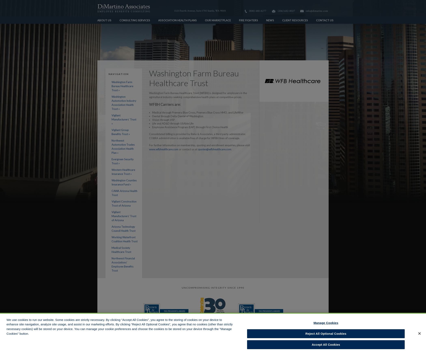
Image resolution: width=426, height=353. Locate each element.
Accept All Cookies (326, 346)
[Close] (419, 334)
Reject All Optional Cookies (326, 335)
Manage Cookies (326, 324)
